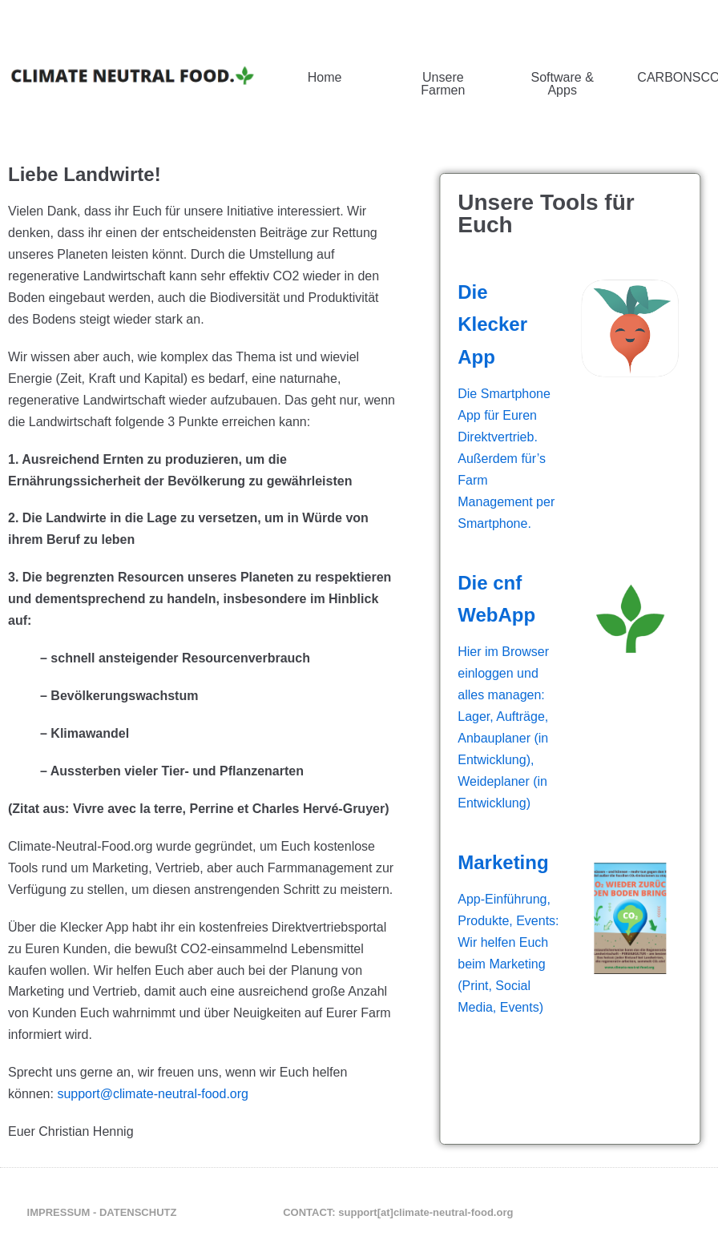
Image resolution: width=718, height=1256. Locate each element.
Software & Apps (562, 83)
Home (325, 77)
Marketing (525, 862)
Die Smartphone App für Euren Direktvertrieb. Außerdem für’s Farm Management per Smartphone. (528, 458)
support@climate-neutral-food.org (152, 1094)
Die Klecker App (515, 324)
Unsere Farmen (443, 83)
